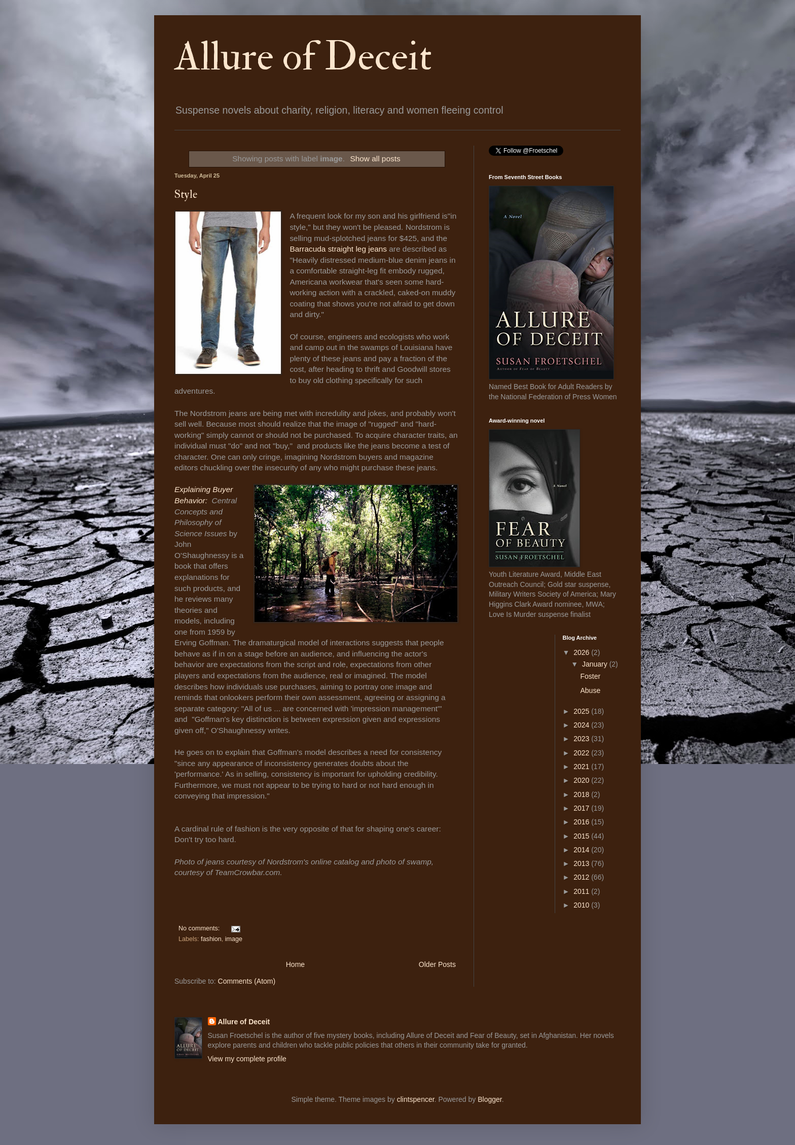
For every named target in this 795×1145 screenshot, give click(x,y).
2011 (582, 891)
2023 (582, 739)
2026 (582, 652)
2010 (582, 905)
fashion (211, 939)
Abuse (590, 690)
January (595, 664)
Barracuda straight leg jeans (338, 249)
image (233, 939)
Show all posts (375, 158)
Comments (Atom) (247, 981)
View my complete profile (247, 1059)
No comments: (200, 928)
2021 (582, 766)
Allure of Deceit (303, 56)
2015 (582, 836)
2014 (582, 850)
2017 (582, 808)
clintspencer (416, 1099)
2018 (582, 794)
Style (185, 194)
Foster (590, 676)
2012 (582, 877)
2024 (582, 725)
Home (295, 964)
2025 (582, 711)
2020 (582, 780)
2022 (582, 753)
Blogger (489, 1099)
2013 (582, 863)
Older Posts (437, 964)
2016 (582, 822)
